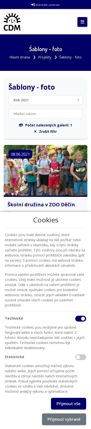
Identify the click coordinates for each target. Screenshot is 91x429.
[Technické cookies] (80, 319)
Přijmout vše (69, 403)
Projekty (44, 57)
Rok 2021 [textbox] (21, 100)
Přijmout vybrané (64, 419)
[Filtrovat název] (45, 114)
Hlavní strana (19, 57)
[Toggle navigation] (82, 22)
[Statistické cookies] (80, 357)
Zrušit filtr (45, 131)
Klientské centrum (48, 5)
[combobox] (45, 100)
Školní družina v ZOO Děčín (41, 205)
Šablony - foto (70, 57)
